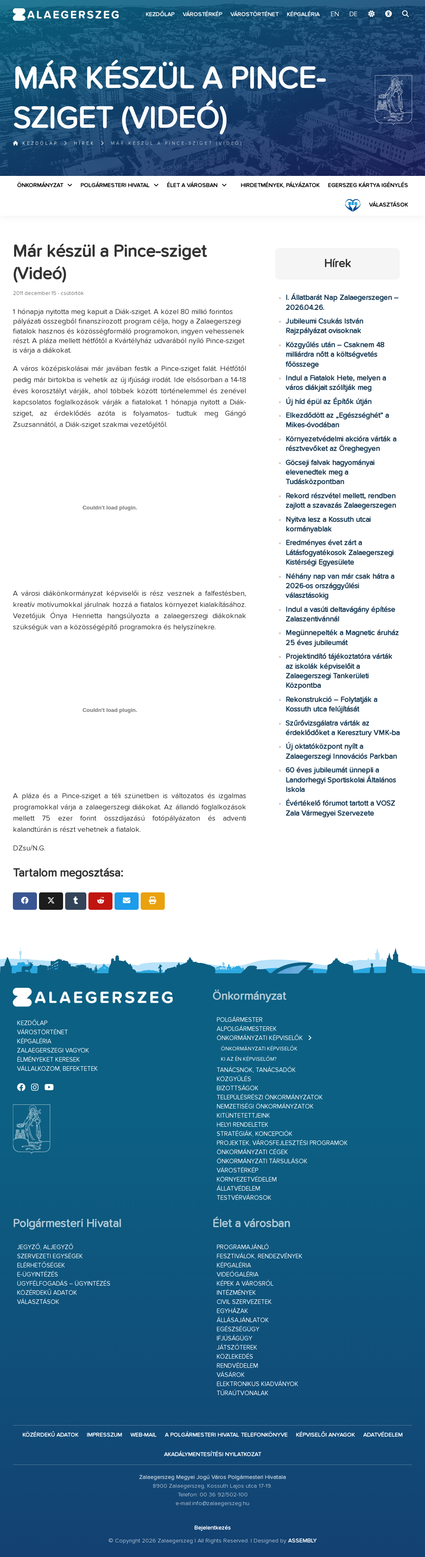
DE (353, 14)
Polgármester (240, 1020)
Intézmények (236, 1293)
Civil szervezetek (244, 1302)
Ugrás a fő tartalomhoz (391, 4)
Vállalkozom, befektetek (57, 1069)
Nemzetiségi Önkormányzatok (265, 1107)
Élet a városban (192, 185)
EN (335, 14)
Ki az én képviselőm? (248, 1059)
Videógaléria (238, 1275)
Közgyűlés (234, 1079)
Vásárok (231, 1375)
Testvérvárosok (244, 1198)
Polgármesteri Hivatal (115, 185)
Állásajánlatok (243, 1320)
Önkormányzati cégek (252, 1152)
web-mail (143, 1435)
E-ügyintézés (37, 1275)
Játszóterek (237, 1348)
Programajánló (243, 1247)
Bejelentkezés (212, 1528)
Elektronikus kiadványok (257, 1384)
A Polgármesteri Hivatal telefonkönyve (226, 1435)
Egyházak (232, 1311)
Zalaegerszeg (66, 14)
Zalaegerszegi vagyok (53, 1051)
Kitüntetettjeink (243, 1116)
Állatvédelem (238, 1189)
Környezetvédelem (247, 1180)
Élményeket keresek (48, 1060)
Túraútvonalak (243, 1393)
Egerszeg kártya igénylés (368, 185)
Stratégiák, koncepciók (255, 1134)
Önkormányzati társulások (262, 1161)
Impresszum (104, 1435)
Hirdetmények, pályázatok (280, 185)
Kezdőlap (160, 14)
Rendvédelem (237, 1366)
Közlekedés (235, 1357)
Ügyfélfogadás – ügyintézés (63, 1284)
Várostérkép (202, 14)
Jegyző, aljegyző (45, 1247)
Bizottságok (238, 1088)
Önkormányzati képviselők (260, 1038)
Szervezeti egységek (50, 1256)
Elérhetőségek (41, 1265)
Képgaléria (303, 14)
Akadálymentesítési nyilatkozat (212, 1454)
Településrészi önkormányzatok (270, 1097)
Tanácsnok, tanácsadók (256, 1070)
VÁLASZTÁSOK (388, 205)
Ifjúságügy (234, 1338)
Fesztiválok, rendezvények (260, 1256)
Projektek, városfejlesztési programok (282, 1143)
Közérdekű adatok (47, 1293)
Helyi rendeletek (243, 1125)
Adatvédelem (383, 1435)
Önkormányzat (40, 185)
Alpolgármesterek (247, 1029)
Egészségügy (238, 1329)
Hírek (84, 143)
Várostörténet (254, 14)
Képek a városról (245, 1284)
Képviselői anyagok (325, 1435)
